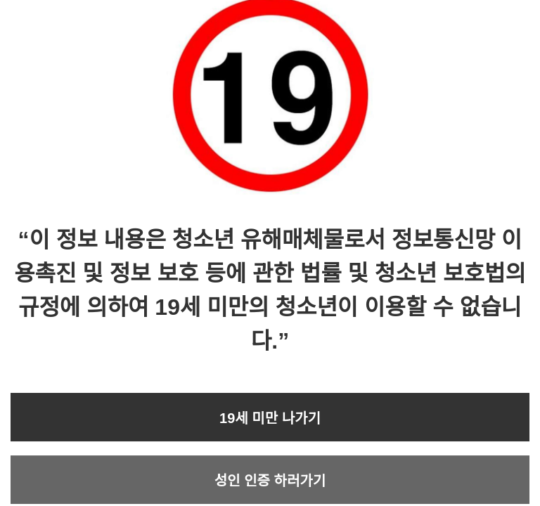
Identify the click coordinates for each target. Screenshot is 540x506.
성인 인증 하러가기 (270, 480)
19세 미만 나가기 (270, 418)
